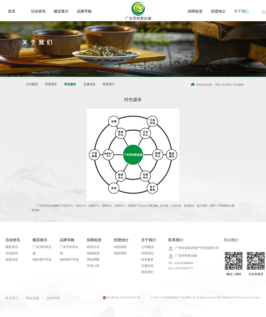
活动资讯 (38, 11)
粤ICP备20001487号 (229, 297)
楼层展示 (61, 11)
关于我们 (241, 11)
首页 (11, 11)
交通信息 (89, 84)
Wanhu (257, 297)
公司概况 (32, 84)
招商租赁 (195, 11)
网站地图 (32, 298)
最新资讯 (11, 247)
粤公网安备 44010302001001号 (123, 297)
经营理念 (51, 84)
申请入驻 (93, 266)
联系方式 (93, 247)
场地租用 (93, 253)
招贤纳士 (218, 11)
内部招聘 (120, 247)
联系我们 (109, 84)
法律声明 (53, 298)
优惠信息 (11, 259)
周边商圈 (93, 259)
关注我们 (231, 240)
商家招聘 (120, 253)
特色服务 (70, 84)
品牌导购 (84, 11)
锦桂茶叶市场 (42, 259)
